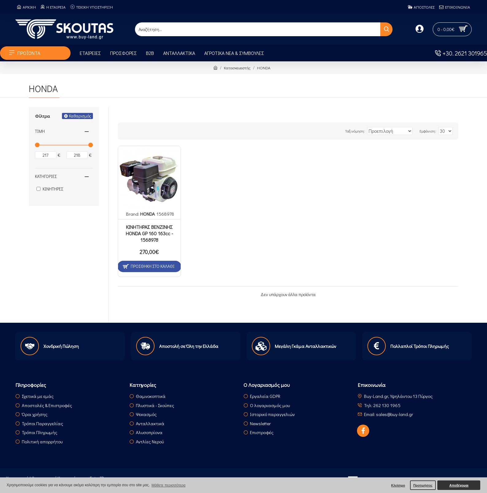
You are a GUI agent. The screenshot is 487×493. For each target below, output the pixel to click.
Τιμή (40, 131)
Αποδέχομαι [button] (458, 485)
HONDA (147, 214)
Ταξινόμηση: (356, 131)
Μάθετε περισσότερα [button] (168, 485)
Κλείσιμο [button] (398, 485)
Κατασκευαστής (237, 67)
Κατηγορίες (46, 176)
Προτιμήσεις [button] (422, 485)
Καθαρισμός (80, 116)
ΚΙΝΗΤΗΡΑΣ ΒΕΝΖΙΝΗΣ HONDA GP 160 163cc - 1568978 (149, 233)
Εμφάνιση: (430, 131)
